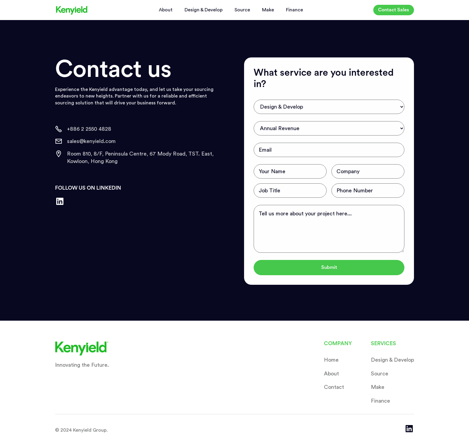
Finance (294, 9)
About (166, 9)
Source (242, 9)
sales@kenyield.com (91, 141)
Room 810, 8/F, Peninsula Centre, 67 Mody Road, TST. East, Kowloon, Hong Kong (140, 157)
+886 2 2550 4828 (89, 129)
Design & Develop (204, 9)
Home (331, 360)
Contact (334, 387)
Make (268, 9)
